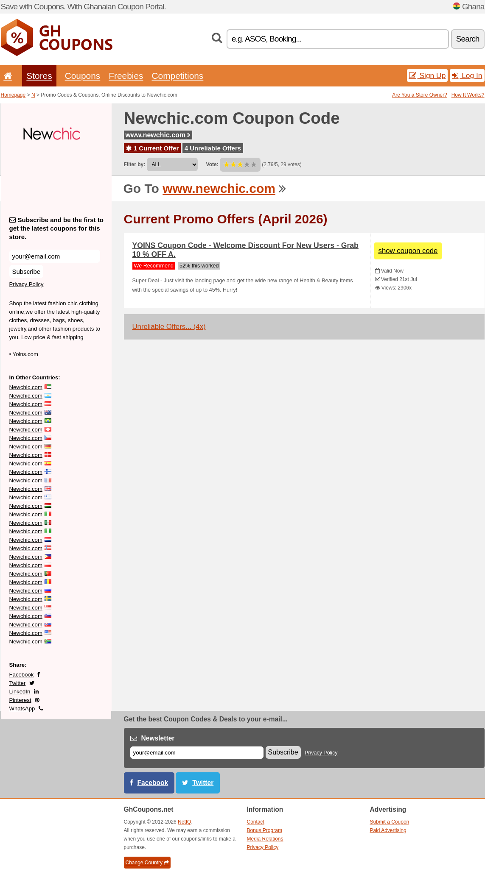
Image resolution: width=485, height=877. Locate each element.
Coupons (83, 76)
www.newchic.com (158, 135)
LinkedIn (20, 691)
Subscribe (26, 271)
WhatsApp (22, 708)
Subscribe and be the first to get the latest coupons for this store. (56, 228)
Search (467, 38)
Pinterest (20, 700)
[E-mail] (197, 752)
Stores (39, 76)
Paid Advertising (388, 830)
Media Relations (265, 839)
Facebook (21, 674)
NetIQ (184, 822)
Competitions (177, 76)
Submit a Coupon (389, 822)
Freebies (126, 76)
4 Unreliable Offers (213, 148)
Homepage (13, 95)
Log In (467, 75)
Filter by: (135, 164)
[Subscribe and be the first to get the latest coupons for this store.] (54, 256)
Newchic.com (25, 387)
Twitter (17, 683)
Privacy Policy (26, 284)
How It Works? (468, 95)
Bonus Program (264, 830)
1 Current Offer (152, 148)
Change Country (147, 863)
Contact (255, 822)
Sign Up (427, 75)
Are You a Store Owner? (419, 95)
